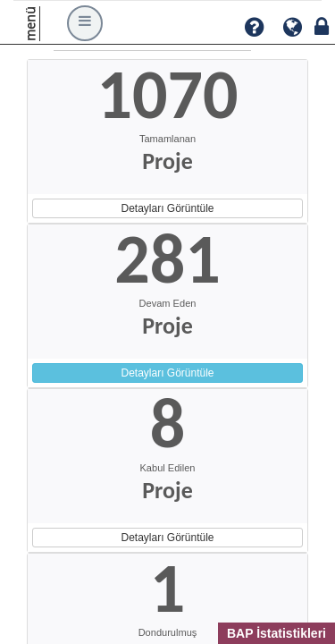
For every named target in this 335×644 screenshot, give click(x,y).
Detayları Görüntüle (167, 208)
